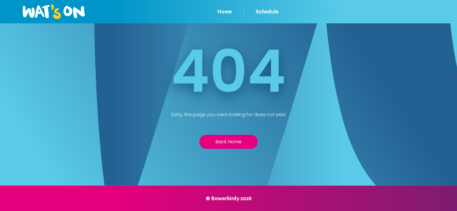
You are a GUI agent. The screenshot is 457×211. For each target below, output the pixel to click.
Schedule (267, 12)
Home (224, 12)
